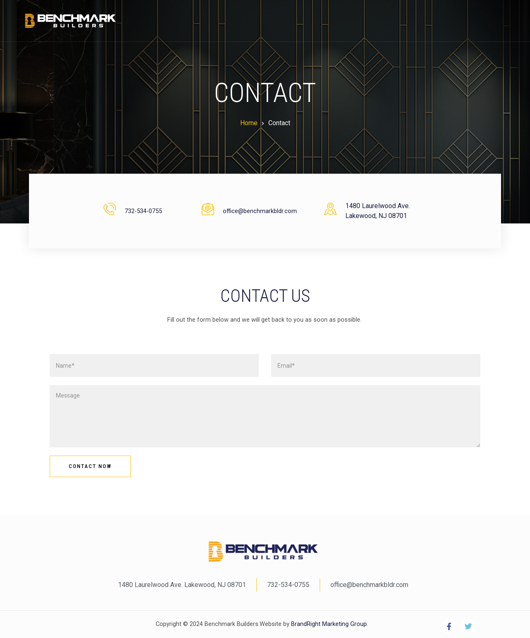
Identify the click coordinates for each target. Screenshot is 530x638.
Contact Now (90, 466)
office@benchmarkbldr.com (260, 211)
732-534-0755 (143, 211)
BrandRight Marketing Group (328, 624)
